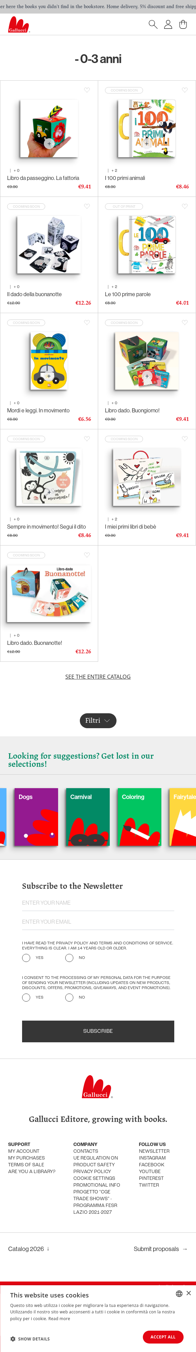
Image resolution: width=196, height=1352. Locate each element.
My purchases (26, 1158)
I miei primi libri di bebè (130, 527)
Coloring (144, 797)
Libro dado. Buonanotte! (34, 643)
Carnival (92, 797)
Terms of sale (26, 1165)
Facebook (151, 1165)
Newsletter (154, 1151)
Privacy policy (92, 1171)
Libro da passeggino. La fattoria (43, 178)
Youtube (150, 1171)
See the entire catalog (97, 676)
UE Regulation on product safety (95, 1162)
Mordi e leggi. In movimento (38, 410)
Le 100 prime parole (128, 294)
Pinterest (151, 1178)
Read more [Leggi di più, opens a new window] (59, 1319)
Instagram (152, 1158)
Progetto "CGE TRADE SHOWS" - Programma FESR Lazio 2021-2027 (95, 1202)
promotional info (96, 1185)
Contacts (85, 1151)
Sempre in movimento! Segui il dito (46, 527)
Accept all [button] (163, 1337)
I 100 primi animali (125, 178)
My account (23, 1151)
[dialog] (98, 1318)
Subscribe (98, 1031)
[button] (30, 1338)
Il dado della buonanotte (34, 294)
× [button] (188, 1293)
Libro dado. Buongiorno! (132, 410)
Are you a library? (31, 1171)
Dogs (37, 797)
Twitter (149, 1185)
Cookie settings (94, 1178)
